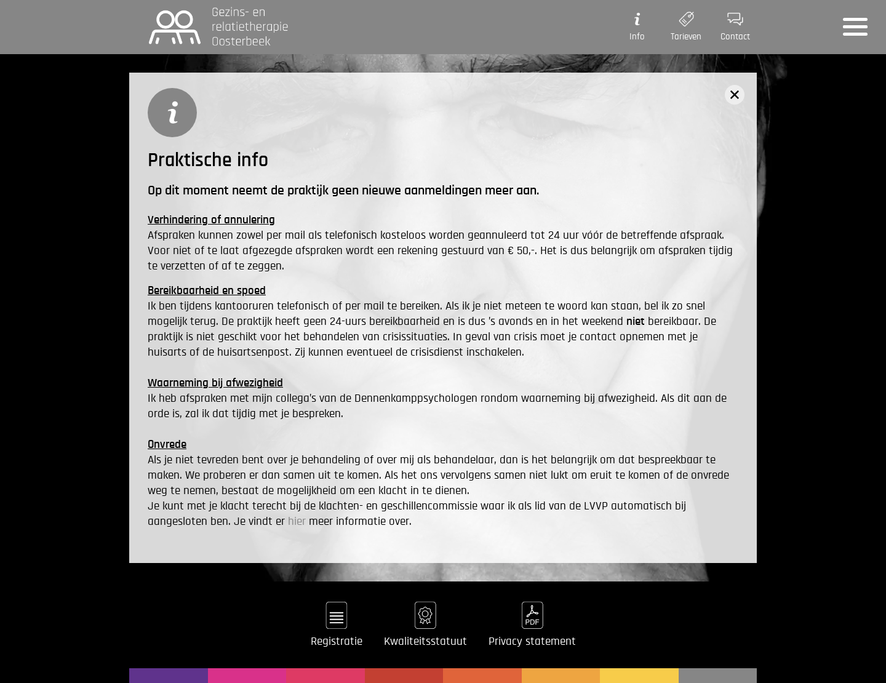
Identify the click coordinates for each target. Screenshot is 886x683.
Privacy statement (532, 641)
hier (297, 521)
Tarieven (686, 25)
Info (636, 25)
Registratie (336, 641)
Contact (735, 25)
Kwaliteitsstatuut (425, 641)
